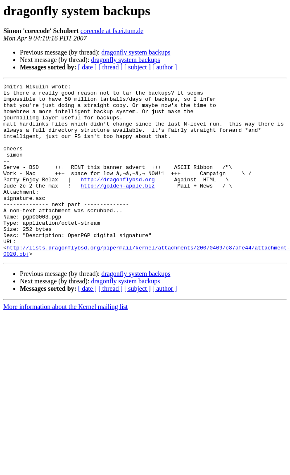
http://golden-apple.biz (118, 206)
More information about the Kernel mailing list (65, 341)
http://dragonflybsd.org (118, 199)
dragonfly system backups (135, 52)
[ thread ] (110, 67)
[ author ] (164, 67)
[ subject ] (137, 67)
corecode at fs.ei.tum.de (112, 30)
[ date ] (87, 67)
